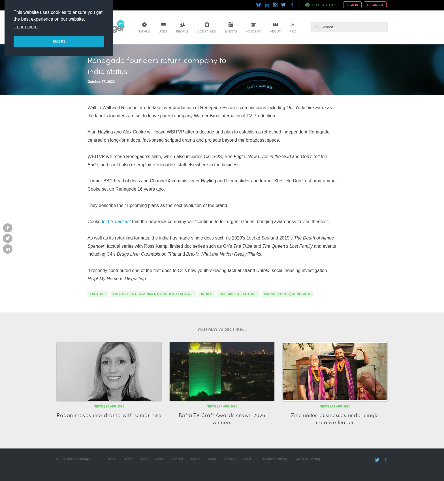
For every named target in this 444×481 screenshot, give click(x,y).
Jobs (163, 31)
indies (206, 294)
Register (375, 5)
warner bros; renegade (287, 294)
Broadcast (120, 221)
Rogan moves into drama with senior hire (109, 415)
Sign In (352, 5)
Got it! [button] (59, 41)
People (182, 31)
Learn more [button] (26, 26)
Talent (127, 459)
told (105, 221)
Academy (253, 31)
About (275, 31)
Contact (177, 459)
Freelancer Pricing (273, 459)
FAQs (247, 459)
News (159, 459)
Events (231, 31)
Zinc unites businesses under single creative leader (335, 418)
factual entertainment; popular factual (153, 294)
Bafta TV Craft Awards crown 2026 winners (222, 418)
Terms (212, 459)
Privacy (229, 459)
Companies (206, 31)
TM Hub (144, 31)
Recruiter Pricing (307, 459)
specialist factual (238, 294)
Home (111, 459)
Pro (292, 31)
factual (98, 294)
